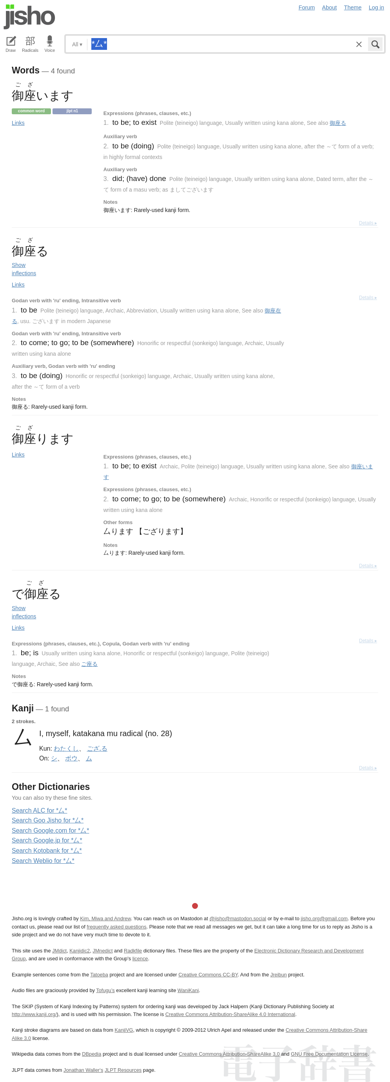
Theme (353, 7)
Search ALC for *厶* (39, 810)
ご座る (89, 664)
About (329, 7)
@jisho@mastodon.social (237, 918)
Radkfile (133, 951)
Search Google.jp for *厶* (47, 840)
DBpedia (91, 1054)
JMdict (59, 951)
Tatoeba (99, 975)
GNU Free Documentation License (329, 1054)
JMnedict (102, 951)
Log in (376, 7)
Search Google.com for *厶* (50, 830)
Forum (307, 7)
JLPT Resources (123, 1070)
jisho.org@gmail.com (324, 918)
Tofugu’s (105, 990)
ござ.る (97, 748)
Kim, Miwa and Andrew (105, 918)
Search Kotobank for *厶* (47, 850)
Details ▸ (368, 223)
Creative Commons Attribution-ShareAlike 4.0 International (230, 1014)
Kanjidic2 (79, 951)
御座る (338, 123)
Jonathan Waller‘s (83, 1070)
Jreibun (278, 975)
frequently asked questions (116, 927)
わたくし (66, 748)
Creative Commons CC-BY (208, 975)
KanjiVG (123, 1030)
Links (18, 123)
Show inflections (24, 269)
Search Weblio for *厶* (43, 860)
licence (140, 958)
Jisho (29, 16)
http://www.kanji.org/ (34, 1014)
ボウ (71, 758)
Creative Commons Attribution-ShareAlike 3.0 (229, 1054)
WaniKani (188, 990)
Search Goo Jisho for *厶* (47, 820)
